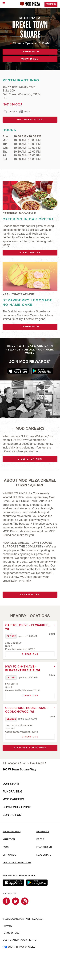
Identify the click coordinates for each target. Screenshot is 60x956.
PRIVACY (7, 926)
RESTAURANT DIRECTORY (17, 862)
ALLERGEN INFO (11, 831)
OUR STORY (11, 783)
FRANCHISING (44, 847)
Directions (21, 653)
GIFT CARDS (9, 855)
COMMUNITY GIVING (17, 807)
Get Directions (23, 119)
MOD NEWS (42, 831)
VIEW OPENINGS (30, 459)
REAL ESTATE (43, 855)
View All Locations (30, 747)
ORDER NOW (30, 51)
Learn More (30, 594)
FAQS (5, 847)
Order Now (30, 326)
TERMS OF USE (11, 933)
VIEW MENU (30, 59)
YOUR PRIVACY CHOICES (19, 947)
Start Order (30, 252)
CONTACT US (12, 814)
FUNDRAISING (12, 791)
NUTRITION (9, 839)
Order (51, 4)
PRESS (40, 839)
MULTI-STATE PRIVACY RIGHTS (19, 940)
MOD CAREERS (13, 799)
